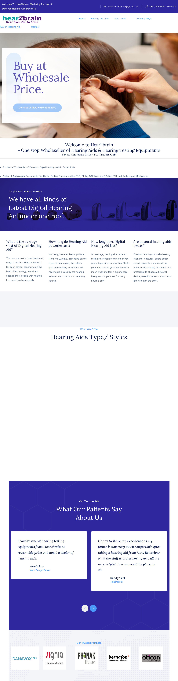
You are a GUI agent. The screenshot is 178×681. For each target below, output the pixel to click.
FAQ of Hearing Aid (10, 26)
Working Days (144, 18)
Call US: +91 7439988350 (160, 6)
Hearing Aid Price (100, 18)
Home (82, 18)
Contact (35, 26)
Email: (121, 6)
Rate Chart (120, 18)
